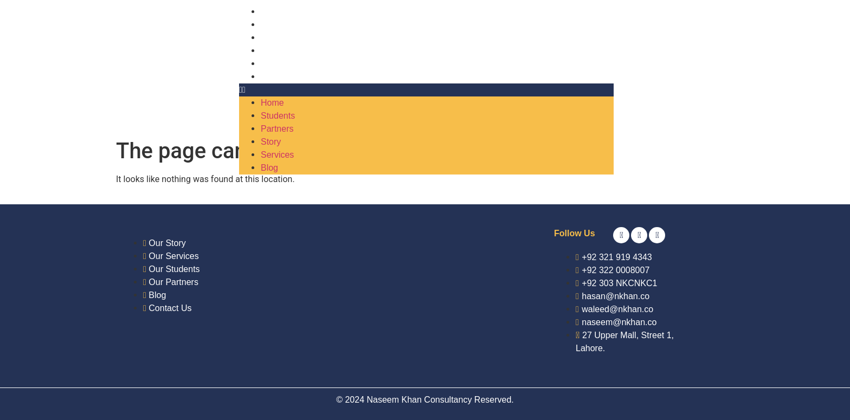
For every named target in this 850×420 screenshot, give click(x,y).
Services (277, 63)
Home (272, 11)
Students (278, 24)
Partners (277, 37)
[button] (426, 89)
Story (271, 50)
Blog (269, 76)
